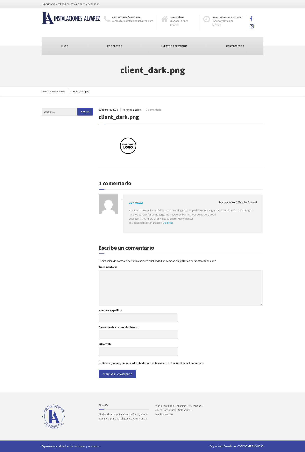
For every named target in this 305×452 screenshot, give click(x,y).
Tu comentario (108, 267)
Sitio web (105, 344)
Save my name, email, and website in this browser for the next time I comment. (153, 363)
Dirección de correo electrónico (119, 327)
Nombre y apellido (110, 310)
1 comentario (153, 109)
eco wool (136, 203)
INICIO (64, 46)
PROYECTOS (114, 46)
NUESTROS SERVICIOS (174, 46)
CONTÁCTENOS (235, 46)
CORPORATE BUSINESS (250, 446)
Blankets (168, 222)
